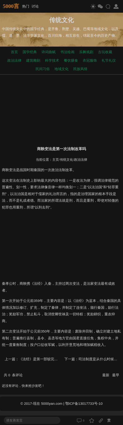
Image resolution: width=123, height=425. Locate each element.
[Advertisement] (61, 109)
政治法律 (14, 60)
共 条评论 (13, 375)
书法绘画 (67, 52)
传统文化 (66, 159)
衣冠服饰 (90, 60)
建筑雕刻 (33, 60)
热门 (25, 6)
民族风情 (80, 69)
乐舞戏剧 (86, 52)
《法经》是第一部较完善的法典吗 (45, 359)
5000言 (11, 6)
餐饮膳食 (71, 60)
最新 (106, 375)
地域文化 (61, 69)
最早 (115, 375)
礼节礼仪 (109, 60)
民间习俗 (43, 69)
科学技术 (52, 60)
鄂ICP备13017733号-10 (83, 403)
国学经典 (30, 52)
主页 (55, 159)
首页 (14, 52)
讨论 (35, 6)
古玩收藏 (105, 52)
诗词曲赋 (48, 52)
